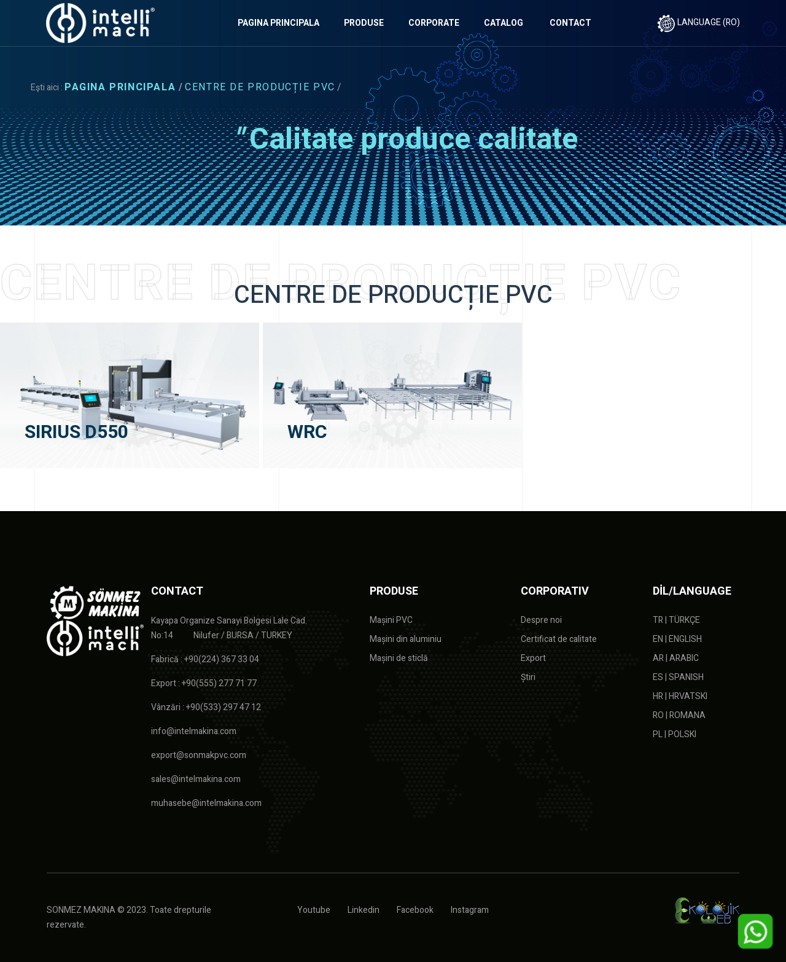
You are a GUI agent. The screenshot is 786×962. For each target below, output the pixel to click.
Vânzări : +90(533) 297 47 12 (206, 707)
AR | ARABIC (676, 658)
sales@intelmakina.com (196, 779)
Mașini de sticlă (399, 658)
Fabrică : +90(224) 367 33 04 (205, 659)
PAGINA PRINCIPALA (278, 23)
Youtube (313, 910)
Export (533, 658)
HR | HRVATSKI (680, 696)
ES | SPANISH (678, 677)
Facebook (415, 910)
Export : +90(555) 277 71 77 (204, 683)
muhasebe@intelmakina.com (206, 803)
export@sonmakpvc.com (198, 755)
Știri (528, 677)
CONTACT (570, 23)
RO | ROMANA (679, 715)
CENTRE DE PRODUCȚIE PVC (260, 87)
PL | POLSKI (674, 734)
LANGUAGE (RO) (698, 22)
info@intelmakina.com (193, 731)
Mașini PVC (391, 620)
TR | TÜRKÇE (676, 620)
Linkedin (363, 910)
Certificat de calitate (559, 639)
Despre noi (541, 620)
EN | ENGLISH (677, 639)
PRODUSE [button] (364, 23)
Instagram (470, 910)
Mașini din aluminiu (406, 639)
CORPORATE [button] (433, 23)
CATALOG (503, 23)
